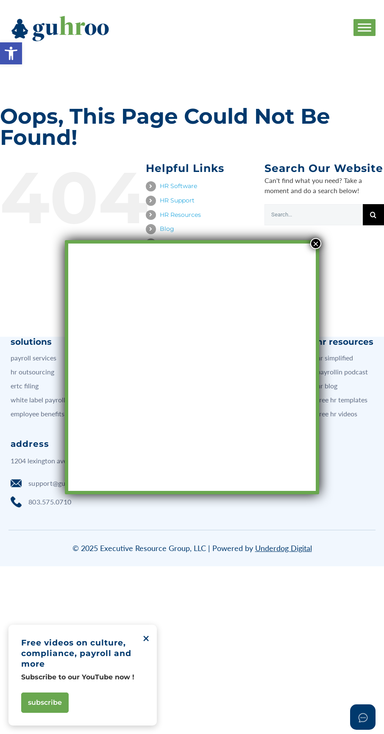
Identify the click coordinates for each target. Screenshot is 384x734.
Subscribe (45, 702)
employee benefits (37, 414)
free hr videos (337, 414)
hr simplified (335, 358)
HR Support (177, 200)
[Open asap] (363, 717)
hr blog (327, 386)
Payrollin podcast (342, 372)
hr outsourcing (32, 372)
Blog (167, 229)
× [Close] (316, 243)
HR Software (178, 186)
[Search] (373, 214)
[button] (11, 53)
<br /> (192, 283)
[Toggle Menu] (364, 27)
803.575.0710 (41, 501)
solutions (31, 342)
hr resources (345, 342)
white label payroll (38, 400)
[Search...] (313, 214)
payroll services (33, 358)
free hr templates (342, 400)
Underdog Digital (283, 548)
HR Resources (180, 215)
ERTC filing (25, 386)
